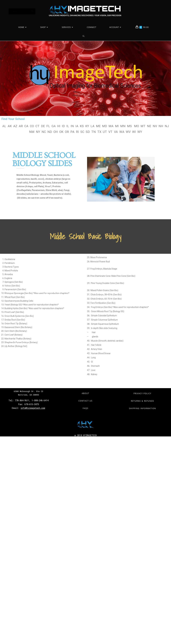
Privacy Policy (142, 393)
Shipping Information (142, 408)
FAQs (85, 408)
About (85, 393)
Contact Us (85, 401)
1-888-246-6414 (40, 400)
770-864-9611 (22, 400)
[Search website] (85, 36)
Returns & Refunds (142, 401)
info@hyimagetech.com (33, 408)
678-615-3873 (31, 404)
